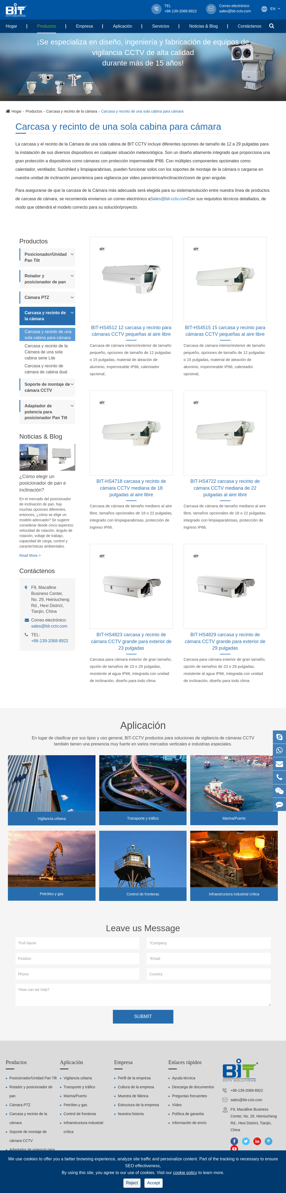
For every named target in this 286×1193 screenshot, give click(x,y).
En (272, 9)
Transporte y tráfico (143, 818)
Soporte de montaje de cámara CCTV (47, 387)
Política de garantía (188, 1116)
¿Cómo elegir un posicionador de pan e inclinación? (42, 483)
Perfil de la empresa (134, 1080)
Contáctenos (250, 26)
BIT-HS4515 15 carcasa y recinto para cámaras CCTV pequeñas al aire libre (225, 331)
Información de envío (189, 1124)
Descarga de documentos (193, 1089)
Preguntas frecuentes (189, 1098)
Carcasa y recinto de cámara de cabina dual (46, 369)
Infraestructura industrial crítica (234, 894)
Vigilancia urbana (52, 818)
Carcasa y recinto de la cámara (71, 111)
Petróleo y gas (52, 894)
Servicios (160, 26)
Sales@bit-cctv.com (168, 199)
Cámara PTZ (37, 297)
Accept (153, 1183)
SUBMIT (143, 1018)
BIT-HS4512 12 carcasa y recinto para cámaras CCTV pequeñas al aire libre (131, 331)
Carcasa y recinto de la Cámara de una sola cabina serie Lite (46, 352)
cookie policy (185, 1172)
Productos (46, 26)
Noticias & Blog (203, 26)
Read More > (30, 555)
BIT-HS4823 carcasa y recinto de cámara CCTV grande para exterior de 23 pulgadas (131, 641)
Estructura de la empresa (138, 1107)
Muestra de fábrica (133, 1098)
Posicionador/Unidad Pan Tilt (46, 257)
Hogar (11, 26)
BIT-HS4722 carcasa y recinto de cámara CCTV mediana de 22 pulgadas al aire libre (225, 488)
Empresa (84, 26)
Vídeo (177, 1107)
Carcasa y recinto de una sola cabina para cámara (142, 111)
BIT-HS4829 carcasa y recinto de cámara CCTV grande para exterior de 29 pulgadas (225, 641)
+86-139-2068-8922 (49, 641)
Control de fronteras (143, 894)
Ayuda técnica (183, 1080)
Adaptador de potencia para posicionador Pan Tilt (46, 412)
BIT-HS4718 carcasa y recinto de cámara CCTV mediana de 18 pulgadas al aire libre (131, 488)
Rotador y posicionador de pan (45, 279)
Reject (132, 1183)
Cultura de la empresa (136, 1089)
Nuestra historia (131, 1116)
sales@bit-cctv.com (235, 9)
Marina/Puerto (234, 818)
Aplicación (122, 26)
